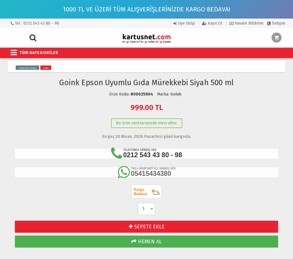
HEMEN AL (146, 242)
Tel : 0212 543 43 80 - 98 (35, 23)
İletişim (276, 23)
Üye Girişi (184, 23)
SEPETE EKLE (147, 227)
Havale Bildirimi (246, 23)
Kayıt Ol (212, 23)
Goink (175, 94)
